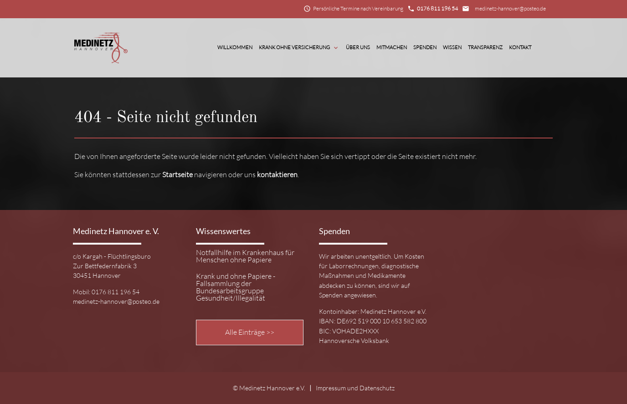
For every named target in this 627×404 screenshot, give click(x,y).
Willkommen (234, 47)
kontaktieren (277, 174)
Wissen (452, 47)
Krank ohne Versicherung (299, 47)
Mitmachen (391, 47)
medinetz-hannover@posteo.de (510, 8)
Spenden (425, 47)
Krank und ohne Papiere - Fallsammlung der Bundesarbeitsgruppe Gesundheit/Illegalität (235, 287)
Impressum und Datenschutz (355, 388)
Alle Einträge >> (249, 332)
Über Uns (358, 47)
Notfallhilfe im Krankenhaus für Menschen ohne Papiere (245, 256)
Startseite (177, 174)
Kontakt (520, 47)
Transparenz (485, 47)
